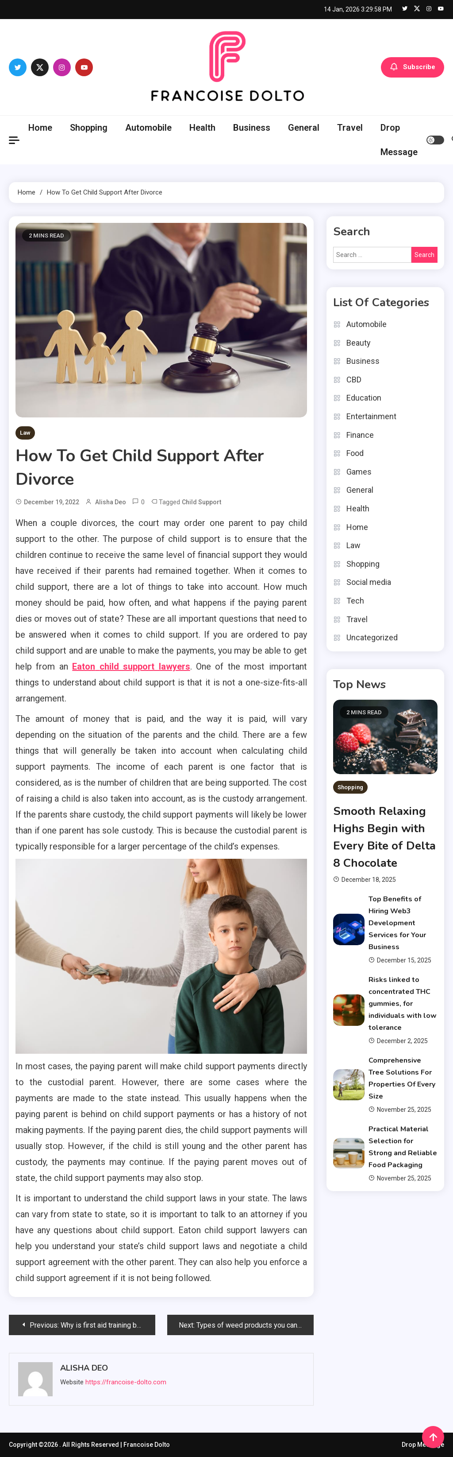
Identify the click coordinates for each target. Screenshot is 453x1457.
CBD (353, 379)
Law (25, 432)
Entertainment (371, 416)
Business (251, 127)
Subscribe (412, 67)
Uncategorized (372, 637)
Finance (360, 435)
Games (359, 471)
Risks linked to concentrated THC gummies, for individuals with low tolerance (403, 1003)
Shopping (88, 127)
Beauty (358, 342)
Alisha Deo (110, 502)
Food (355, 453)
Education (363, 397)
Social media (368, 582)
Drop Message (399, 139)
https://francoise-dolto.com (125, 1382)
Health (202, 127)
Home (40, 127)
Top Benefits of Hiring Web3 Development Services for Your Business (397, 923)
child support (201, 502)
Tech (355, 600)
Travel (350, 127)
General (303, 127)
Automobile (148, 127)
